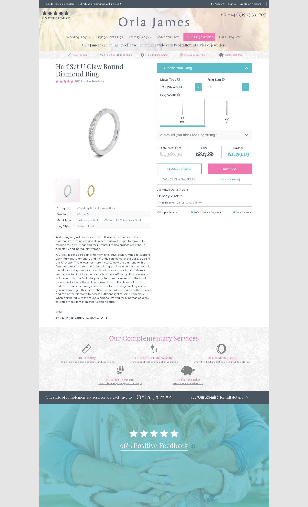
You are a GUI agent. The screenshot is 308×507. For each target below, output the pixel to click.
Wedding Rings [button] (78, 37)
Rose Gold (134, 220)
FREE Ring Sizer (230, 37)
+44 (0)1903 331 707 (246, 14)
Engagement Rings (109, 37)
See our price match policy (188, 383)
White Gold (111, 220)
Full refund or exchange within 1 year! (99, 3)
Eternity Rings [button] (140, 37)
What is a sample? (179, 179)
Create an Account (250, 3)
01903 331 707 (194, 202)
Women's (83, 214)
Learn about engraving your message (120, 383)
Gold (123, 220)
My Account (217, 3)
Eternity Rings (107, 208)
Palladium (96, 220)
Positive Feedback (56, 16)
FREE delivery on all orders (59, 3)
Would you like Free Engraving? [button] (190, 135)
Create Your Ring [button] (178, 67)
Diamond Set (85, 226)
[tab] (204, 68)
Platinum (82, 220)
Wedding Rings (87, 208)
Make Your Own (168, 37)
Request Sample (179, 169)
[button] (91, 190)
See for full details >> (219, 397)
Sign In (232, 3)
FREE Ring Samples (199, 37)
